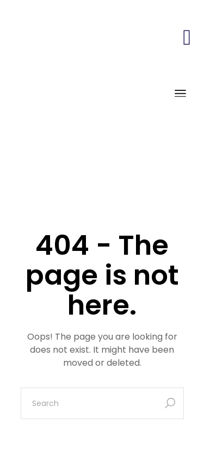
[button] (187, 37)
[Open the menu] (180, 94)
